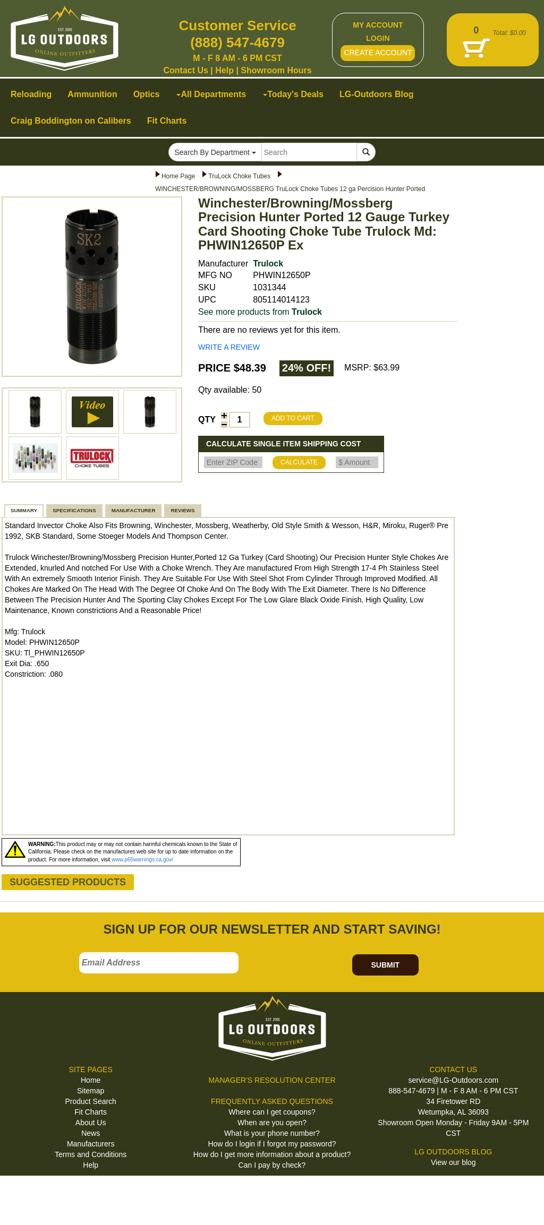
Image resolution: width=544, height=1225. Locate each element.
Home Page (178, 176)
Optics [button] (146, 94)
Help (224, 70)
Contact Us (185, 70)
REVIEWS (182, 510)
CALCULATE (299, 462)
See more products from (260, 311)
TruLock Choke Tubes (239, 176)
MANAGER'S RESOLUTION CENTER (271, 1080)
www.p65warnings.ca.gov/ (142, 859)
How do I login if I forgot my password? (272, 1144)
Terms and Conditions (90, 1154)
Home (90, 1080)
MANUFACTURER (134, 510)
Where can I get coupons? (271, 1112)
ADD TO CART (292, 418)
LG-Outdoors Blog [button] (376, 94)
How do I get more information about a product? (272, 1154)
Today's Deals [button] (293, 94)
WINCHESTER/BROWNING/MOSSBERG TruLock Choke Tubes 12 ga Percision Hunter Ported (290, 189)
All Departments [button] (211, 94)
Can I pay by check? (272, 1165)
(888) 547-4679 (237, 42)
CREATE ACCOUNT (378, 52)
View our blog (453, 1162)
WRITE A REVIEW (229, 347)
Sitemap (90, 1090)
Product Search (90, 1101)
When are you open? (272, 1122)
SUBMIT (385, 965)
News (90, 1133)
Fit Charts (90, 1112)
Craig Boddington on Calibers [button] (71, 120)
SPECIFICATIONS (74, 510)
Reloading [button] (31, 94)
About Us (90, 1122)
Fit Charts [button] (167, 120)
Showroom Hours (276, 70)
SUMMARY (24, 510)
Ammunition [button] (92, 94)
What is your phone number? (272, 1133)
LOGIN (377, 38)
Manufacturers (90, 1144)
